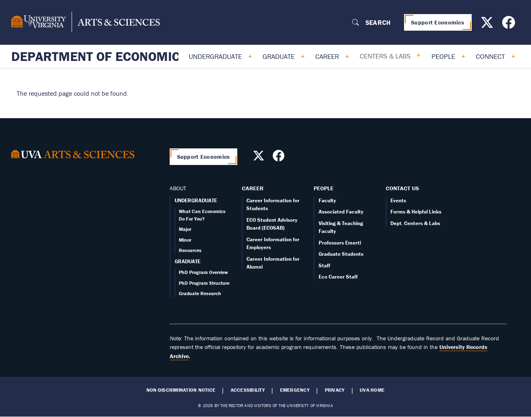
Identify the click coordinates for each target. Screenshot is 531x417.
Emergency (294, 390)
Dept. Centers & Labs (415, 223)
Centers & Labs (385, 56)
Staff (324, 265)
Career (327, 56)
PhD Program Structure (204, 283)
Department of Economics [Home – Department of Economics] (99, 56)
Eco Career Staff (338, 276)
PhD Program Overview (203, 272)
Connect (490, 56)
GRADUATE (187, 261)
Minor (185, 240)
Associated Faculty (341, 211)
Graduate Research (200, 293)
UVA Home (372, 390)
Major (185, 229)
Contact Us (402, 188)
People (443, 56)
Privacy (335, 390)
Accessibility (248, 390)
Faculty (327, 200)
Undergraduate (215, 56)
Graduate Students (341, 253)
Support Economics (437, 22)
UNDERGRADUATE (196, 200)
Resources (190, 250)
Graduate (279, 56)
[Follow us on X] (488, 25)
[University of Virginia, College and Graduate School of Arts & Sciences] (85, 22)
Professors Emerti (340, 242)
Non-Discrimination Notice (180, 390)
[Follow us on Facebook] (509, 25)
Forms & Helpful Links (415, 211)
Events (398, 200)
